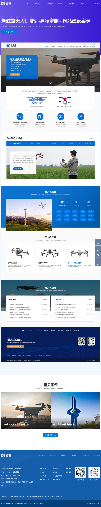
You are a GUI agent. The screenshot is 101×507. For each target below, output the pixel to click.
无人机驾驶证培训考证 (16, 496)
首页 (28, 3)
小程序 (42, 472)
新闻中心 (85, 3)
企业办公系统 (44, 479)
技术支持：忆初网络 (93, 503)
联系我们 (97, 3)
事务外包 (50, 3)
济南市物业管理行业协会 (34, 496)
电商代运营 (56, 479)
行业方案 (61, 3)
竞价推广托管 (57, 476)
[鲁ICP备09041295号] (36, 503)
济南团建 (59, 496)
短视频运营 (56, 468)
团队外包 (69, 472)
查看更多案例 (50, 435)
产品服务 (39, 3)
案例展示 (72, 3)
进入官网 (9, 32)
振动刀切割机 (49, 496)
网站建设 (43, 468)
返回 (98, 262)
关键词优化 (56, 472)
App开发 (43, 476)
